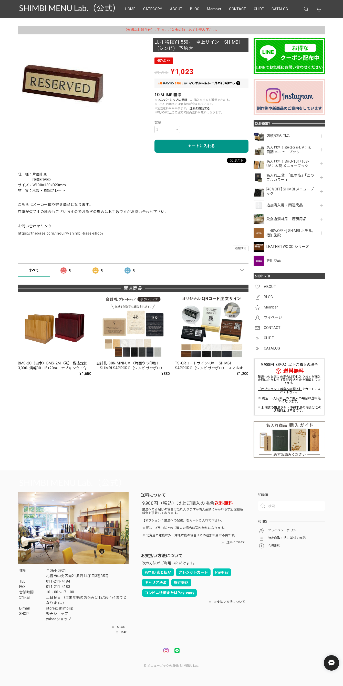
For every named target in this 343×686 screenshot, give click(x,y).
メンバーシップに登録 (172, 100)
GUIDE (259, 9)
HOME (130, 9)
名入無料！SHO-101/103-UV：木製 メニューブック (287, 163)
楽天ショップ (57, 614)
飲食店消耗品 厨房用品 (286, 219)
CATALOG (280, 9)
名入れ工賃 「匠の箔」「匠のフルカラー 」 (290, 177)
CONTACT (237, 9)
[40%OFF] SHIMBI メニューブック (290, 191)
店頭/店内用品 (278, 136)
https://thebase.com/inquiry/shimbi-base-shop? (61, 233)
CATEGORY (152, 9)
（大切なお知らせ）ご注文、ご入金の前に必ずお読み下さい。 (171, 30)
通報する (240, 248)
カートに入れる (201, 146)
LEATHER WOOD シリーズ (287, 247)
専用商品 (273, 260)
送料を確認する (200, 108)
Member (214, 9)
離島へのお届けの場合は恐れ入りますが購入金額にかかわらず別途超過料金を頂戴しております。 (289, 380)
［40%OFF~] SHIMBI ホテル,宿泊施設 (289, 233)
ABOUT (176, 9)
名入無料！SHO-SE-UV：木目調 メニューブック (288, 150)
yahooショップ (58, 619)
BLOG (194, 9)
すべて (34, 270)
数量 (157, 122)
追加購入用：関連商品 (284, 205)
